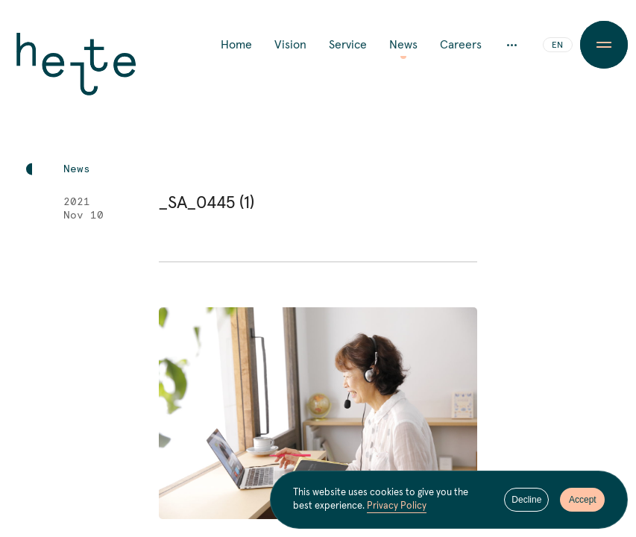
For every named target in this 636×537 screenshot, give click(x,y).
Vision (290, 45)
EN (557, 45)
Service (348, 45)
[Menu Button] (604, 45)
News (403, 45)
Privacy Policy (396, 507)
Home (236, 45)
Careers (461, 45)
